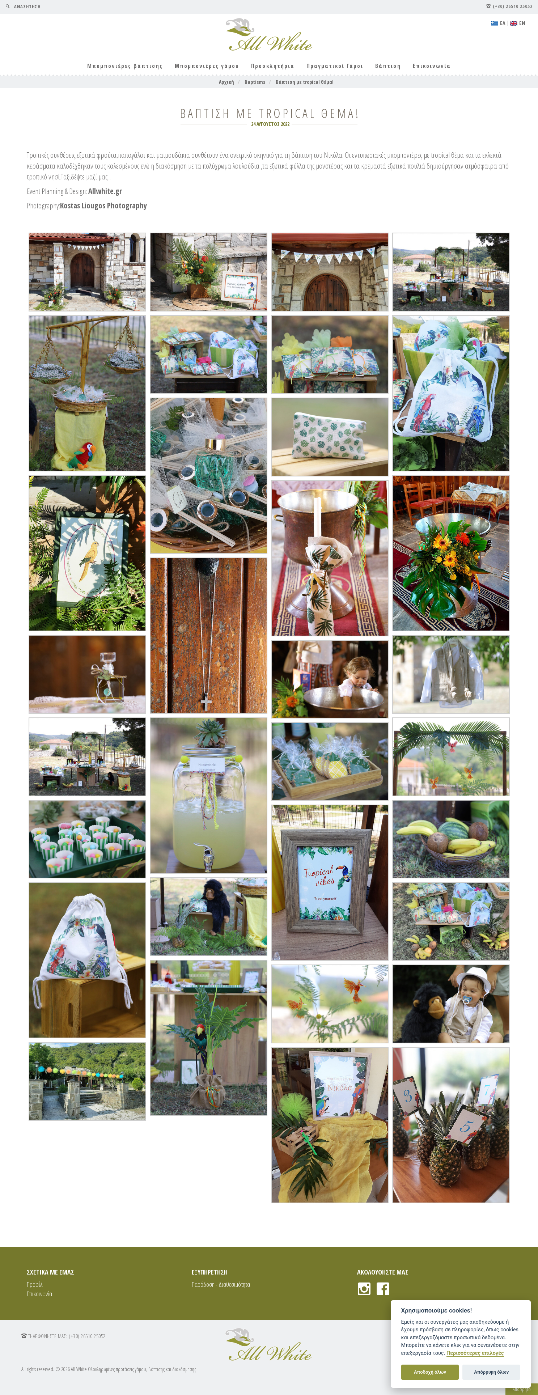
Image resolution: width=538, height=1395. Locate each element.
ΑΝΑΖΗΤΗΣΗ (23, 7)
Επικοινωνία (432, 66)
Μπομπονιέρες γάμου (207, 66)
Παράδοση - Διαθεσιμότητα (221, 1284)
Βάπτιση (388, 66)
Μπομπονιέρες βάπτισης (125, 66)
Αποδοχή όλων (430, 1372)
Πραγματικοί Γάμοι (334, 66)
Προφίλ (34, 1284)
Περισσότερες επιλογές (475, 1353)
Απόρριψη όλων (491, 1372)
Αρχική (226, 82)
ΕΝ (517, 22)
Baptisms (255, 82)
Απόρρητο (522, 1389)
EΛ (498, 22)
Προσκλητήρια (273, 66)
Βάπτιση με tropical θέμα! (305, 82)
